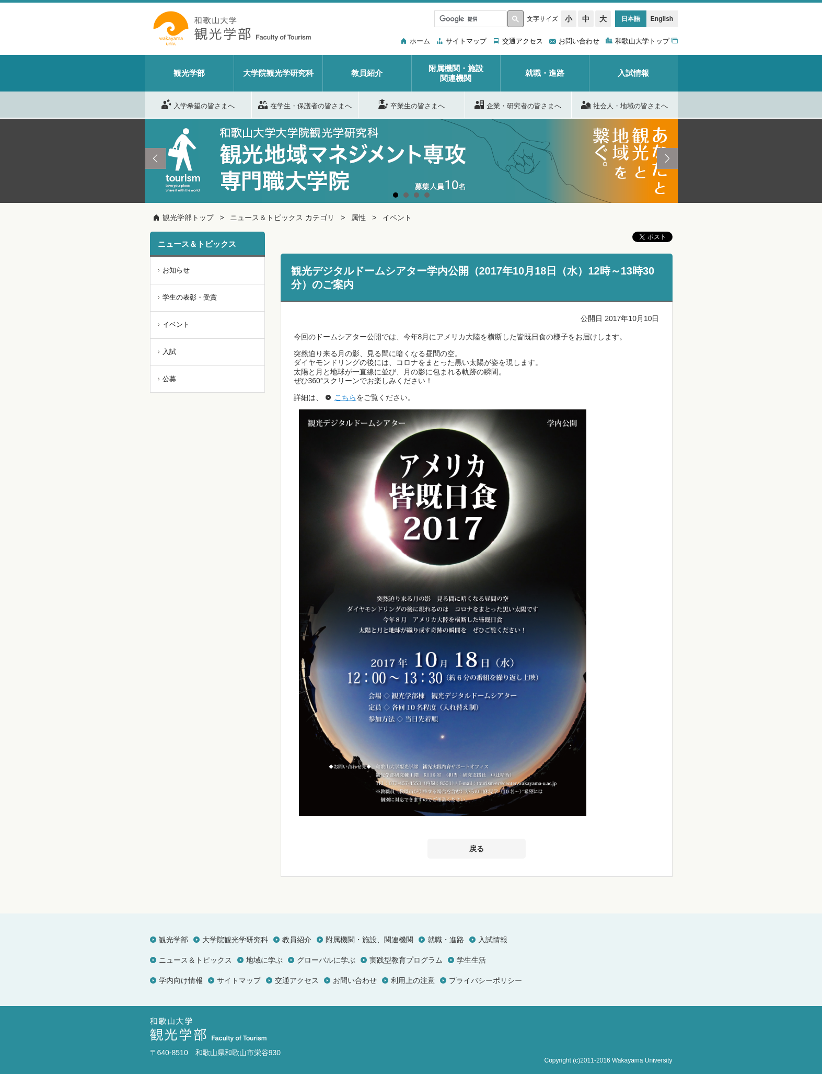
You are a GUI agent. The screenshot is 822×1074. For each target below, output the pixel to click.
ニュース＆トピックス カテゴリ (282, 217)
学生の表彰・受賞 (190, 297)
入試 (169, 352)
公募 (169, 379)
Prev (155, 158)
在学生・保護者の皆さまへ (305, 104)
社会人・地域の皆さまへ (624, 104)
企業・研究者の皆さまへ (517, 104)
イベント (397, 217)
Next (667, 158)
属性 (358, 217)
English (662, 18)
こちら (345, 397)
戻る (476, 848)
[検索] (469, 19)
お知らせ (176, 270)
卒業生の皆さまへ (411, 104)
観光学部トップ (188, 217)
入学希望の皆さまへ (198, 104)
